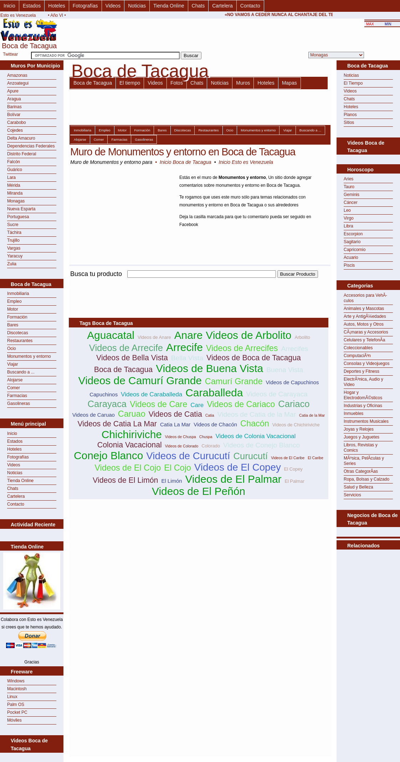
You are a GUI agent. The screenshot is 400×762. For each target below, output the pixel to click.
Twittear (10, 54)
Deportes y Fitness (361, 371)
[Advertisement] (198, 282)
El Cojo (177, 467)
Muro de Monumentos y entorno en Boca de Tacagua (182, 151)
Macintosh (17, 688)
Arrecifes (294, 348)
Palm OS (15, 704)
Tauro (349, 186)
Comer (13, 387)
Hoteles (56, 6)
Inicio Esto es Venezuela (246, 162)
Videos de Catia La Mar (117, 424)
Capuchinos (103, 394)
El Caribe (315, 458)
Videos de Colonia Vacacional (255, 436)
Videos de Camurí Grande (140, 380)
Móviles (14, 720)
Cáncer (351, 202)
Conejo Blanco (108, 455)
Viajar (12, 364)
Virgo (349, 218)
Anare (188, 335)
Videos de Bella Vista (132, 358)
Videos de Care (158, 404)
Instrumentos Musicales (366, 421)
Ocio (11, 348)
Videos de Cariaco (241, 404)
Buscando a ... (21, 372)
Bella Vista (187, 358)
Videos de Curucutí (188, 455)
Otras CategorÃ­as (361, 471)
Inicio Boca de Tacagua (185, 162)
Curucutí (250, 456)
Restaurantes (19, 340)
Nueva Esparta (21, 208)
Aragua (14, 98)
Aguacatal (110, 335)
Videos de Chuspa (180, 437)
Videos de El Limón (125, 480)
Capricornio (354, 249)
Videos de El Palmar (233, 479)
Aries (348, 178)
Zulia (11, 263)
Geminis (351, 194)
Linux (12, 696)
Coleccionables (358, 347)
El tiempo (129, 83)
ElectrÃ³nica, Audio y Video (363, 382)
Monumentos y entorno (29, 356)
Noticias (137, 6)
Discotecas (17, 332)
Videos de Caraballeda (151, 394)
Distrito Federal (21, 153)
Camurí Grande (234, 381)
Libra (348, 226)
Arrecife (184, 347)
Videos (113, 6)
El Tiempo (353, 83)
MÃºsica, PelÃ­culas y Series (364, 461)
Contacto (250, 6)
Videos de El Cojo (127, 467)
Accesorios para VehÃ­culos (365, 298)
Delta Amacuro (21, 138)
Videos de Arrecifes (242, 348)
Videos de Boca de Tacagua (253, 358)
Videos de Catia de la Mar (256, 414)
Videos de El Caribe (287, 458)
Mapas (289, 83)
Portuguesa (18, 216)
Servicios (352, 494)
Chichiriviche (132, 434)
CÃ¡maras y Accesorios (366, 332)
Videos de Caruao (93, 415)
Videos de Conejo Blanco (261, 445)
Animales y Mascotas (364, 308)
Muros (243, 83)
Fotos (176, 83)
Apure (13, 91)
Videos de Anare (154, 337)
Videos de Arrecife (126, 348)
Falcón (13, 161)
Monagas (16, 201)
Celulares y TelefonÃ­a (364, 339)
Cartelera (222, 6)
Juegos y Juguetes (361, 437)
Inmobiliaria (18, 293)
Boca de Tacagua (92, 83)
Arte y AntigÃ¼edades (365, 316)
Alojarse (14, 379)
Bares (12, 324)
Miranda (14, 193)
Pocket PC (17, 712)
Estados (32, 6)
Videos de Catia (175, 414)
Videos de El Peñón (198, 491)
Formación (17, 317)
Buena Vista (284, 370)
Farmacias (17, 395)
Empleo (14, 301)
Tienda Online (168, 6)
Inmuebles (353, 413)
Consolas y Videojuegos (367, 363)
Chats (198, 6)
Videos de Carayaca (276, 394)
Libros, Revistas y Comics (361, 447)
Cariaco (293, 404)
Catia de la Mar (312, 415)
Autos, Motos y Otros (364, 324)
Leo (347, 210)
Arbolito (302, 337)
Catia (209, 415)
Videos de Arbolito (248, 335)
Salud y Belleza (358, 487)
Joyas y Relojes (359, 429)
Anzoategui (18, 83)
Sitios (349, 122)
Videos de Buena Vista (209, 368)
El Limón (171, 481)
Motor (12, 309)
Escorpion (353, 233)
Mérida (13, 185)
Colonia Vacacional (129, 445)
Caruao (131, 413)
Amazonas (17, 75)
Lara (11, 177)
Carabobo (16, 122)
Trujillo (13, 240)
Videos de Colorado (181, 446)
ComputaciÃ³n (357, 355)
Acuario (351, 257)
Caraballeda (214, 392)
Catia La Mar (175, 424)
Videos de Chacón (215, 424)
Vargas (13, 248)
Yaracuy (14, 256)
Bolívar (13, 114)
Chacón (254, 423)
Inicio (9, 6)
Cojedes (15, 130)
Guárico (14, 169)
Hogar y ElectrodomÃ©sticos (363, 395)
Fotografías (85, 6)
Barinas (14, 106)
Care (197, 405)
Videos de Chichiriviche (296, 424)
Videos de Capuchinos (292, 382)
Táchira (14, 232)
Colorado (210, 445)
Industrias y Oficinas (363, 405)
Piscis (349, 265)
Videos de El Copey (237, 467)
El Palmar (294, 481)
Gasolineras (18, 403)
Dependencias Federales (31, 146)
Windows (16, 680)
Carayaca (107, 404)
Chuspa (205, 437)
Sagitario (352, 241)
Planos (350, 114)
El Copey (293, 469)
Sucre (12, 224)
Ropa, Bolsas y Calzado (366, 479)
